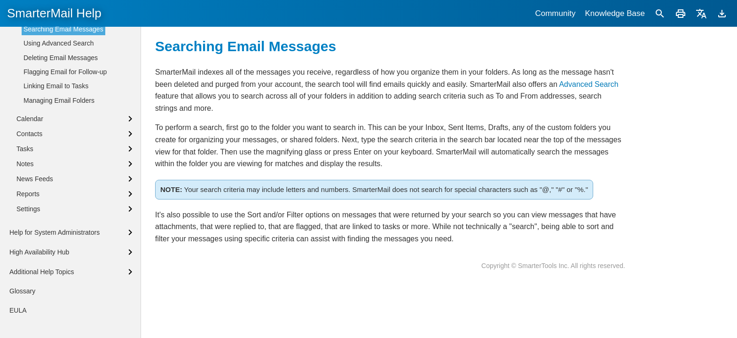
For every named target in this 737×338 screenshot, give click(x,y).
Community (555, 13)
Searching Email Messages (63, 182)
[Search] (660, 13)
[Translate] (701, 13)
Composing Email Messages (65, 153)
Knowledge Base (615, 13)
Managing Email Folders (59, 253)
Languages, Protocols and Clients (65, 46)
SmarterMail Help (54, 13)
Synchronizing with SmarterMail (62, 30)
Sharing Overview (42, 94)
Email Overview (46, 125)
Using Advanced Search (59, 196)
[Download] (722, 13)
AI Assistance (43, 167)
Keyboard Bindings (44, 62)
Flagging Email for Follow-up (65, 225)
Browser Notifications (47, 78)
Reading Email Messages (61, 139)
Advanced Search (588, 84)
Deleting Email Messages (61, 211)
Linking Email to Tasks (56, 239)
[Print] (680, 13)
